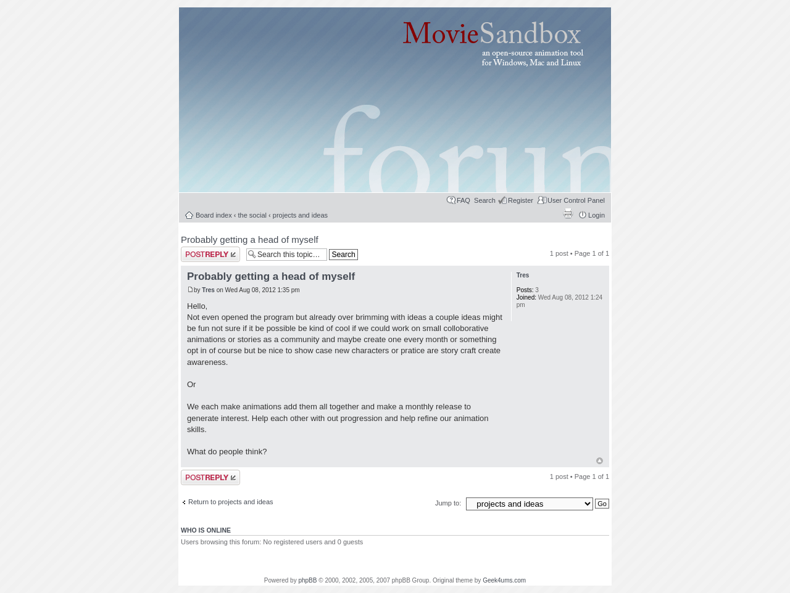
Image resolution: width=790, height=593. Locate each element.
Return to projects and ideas (230, 501)
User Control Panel (576, 200)
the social (252, 215)
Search (485, 200)
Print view (568, 213)
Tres (208, 290)
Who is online (206, 530)
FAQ (463, 200)
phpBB (307, 580)
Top (599, 460)
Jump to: (449, 503)
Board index (214, 215)
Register (520, 200)
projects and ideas (300, 215)
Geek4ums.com (504, 580)
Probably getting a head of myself (249, 239)
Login (596, 215)
